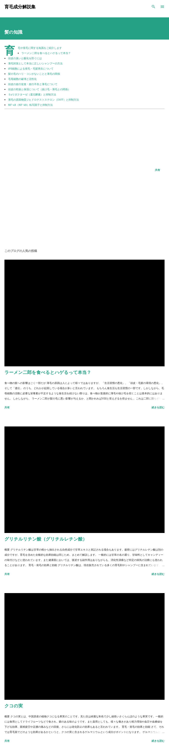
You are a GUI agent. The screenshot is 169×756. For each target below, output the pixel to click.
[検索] (153, 6)
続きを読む (158, 407)
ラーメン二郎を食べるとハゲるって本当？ (46, 53)
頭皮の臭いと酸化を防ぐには (25, 58)
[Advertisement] (84, 136)
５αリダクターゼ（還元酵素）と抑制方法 (32, 94)
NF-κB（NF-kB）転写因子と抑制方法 (30, 105)
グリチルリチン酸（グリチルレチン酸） (45, 539)
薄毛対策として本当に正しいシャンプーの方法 (35, 63)
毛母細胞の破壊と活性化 (22, 79)
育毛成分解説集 (20, 7)
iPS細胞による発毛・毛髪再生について (30, 68)
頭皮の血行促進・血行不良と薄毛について (32, 84)
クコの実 (13, 706)
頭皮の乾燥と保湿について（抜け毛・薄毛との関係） (39, 89)
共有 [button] (157, 170)
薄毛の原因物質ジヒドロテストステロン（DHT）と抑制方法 (43, 99)
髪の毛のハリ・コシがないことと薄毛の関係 (34, 73)
